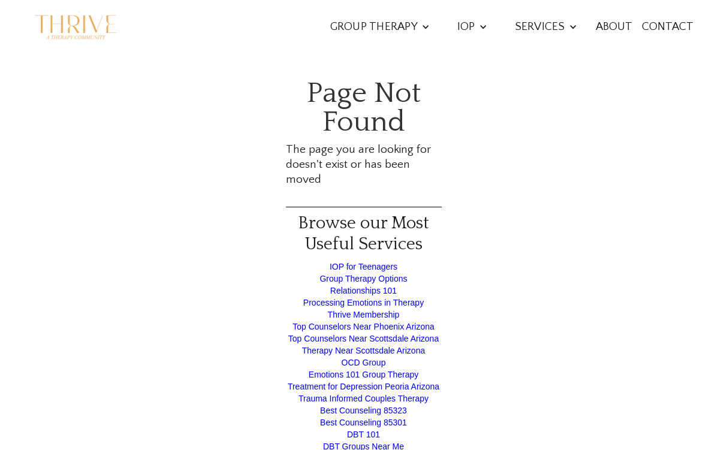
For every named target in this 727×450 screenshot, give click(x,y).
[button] (380, 26)
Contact (667, 26)
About (614, 26)
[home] (76, 27)
